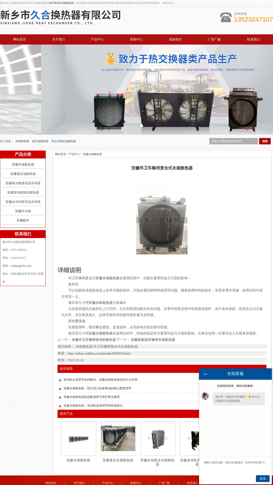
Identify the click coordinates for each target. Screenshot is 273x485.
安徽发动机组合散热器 (23, 179)
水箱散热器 (22, 127)
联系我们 (253, 39)
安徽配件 (23, 207)
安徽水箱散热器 (23, 151)
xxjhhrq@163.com (21, 252)
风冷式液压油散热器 (63, 127)
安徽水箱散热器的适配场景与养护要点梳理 (91, 383)
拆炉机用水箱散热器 (61, 3)
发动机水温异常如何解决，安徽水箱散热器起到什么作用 (100, 366)
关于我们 (58, 39)
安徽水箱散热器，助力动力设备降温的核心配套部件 (97, 374)
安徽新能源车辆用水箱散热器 (152, 326)
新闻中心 (136, 39)
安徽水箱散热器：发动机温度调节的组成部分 (93, 392)
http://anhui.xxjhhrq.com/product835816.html (99, 340)
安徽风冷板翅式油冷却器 (22, 169)
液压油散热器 (40, 127)
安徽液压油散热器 (23, 160)
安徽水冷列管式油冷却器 (22, 188)
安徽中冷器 (23, 197)
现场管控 (175, 39)
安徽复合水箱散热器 (118, 446)
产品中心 (97, 39)
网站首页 (19, 39)
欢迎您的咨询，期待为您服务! (235, 385)
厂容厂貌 (214, 39)
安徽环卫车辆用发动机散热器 (94, 326)
